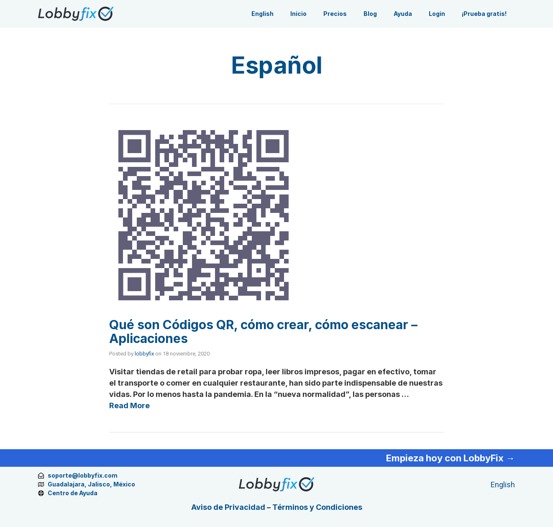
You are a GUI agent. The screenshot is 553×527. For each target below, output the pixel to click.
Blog (370, 13)
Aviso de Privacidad (228, 507)
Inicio (298, 13)
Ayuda (403, 13)
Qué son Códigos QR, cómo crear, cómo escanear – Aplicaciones (263, 331)
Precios (335, 13)
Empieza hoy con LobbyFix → (450, 458)
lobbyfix (144, 353)
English (262, 13)
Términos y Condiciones (317, 507)
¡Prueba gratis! (484, 13)
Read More (129, 405)
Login (437, 13)
